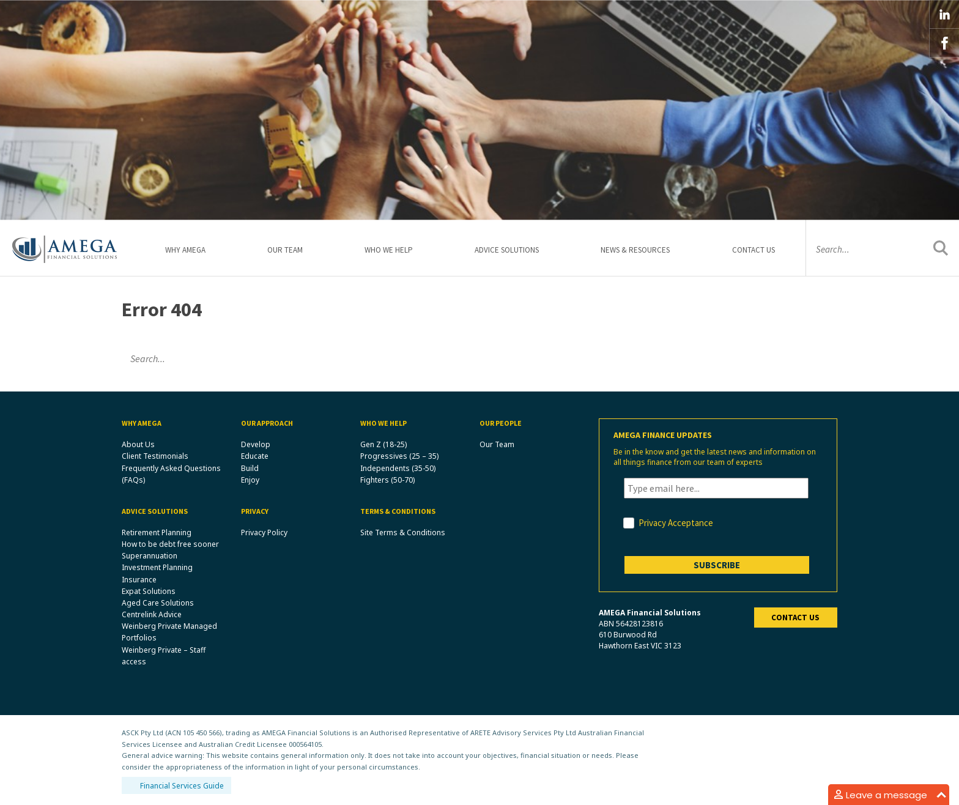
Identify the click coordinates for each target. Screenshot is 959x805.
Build (250, 468)
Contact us (795, 617)
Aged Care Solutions (158, 603)
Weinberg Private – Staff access (164, 656)
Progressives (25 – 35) (399, 456)
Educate (254, 456)
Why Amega (185, 250)
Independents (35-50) (397, 468)
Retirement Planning (156, 532)
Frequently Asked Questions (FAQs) (171, 474)
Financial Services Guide (182, 786)
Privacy (254, 511)
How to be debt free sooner (170, 544)
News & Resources (635, 250)
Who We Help (389, 250)
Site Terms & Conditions (402, 532)
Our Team (285, 250)
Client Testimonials (155, 456)
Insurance (139, 579)
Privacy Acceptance (676, 523)
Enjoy (250, 480)
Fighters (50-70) (387, 480)
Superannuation (149, 556)
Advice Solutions (507, 250)
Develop (255, 444)
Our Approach (267, 423)
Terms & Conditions (397, 511)
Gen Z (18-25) (383, 444)
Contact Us (753, 250)
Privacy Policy (264, 532)
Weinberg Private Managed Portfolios (169, 632)
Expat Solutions (149, 591)
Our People (501, 423)
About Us (138, 444)
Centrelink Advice (152, 614)
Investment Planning (157, 567)
